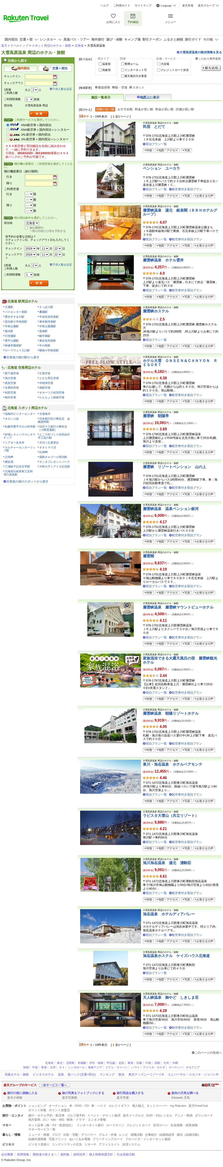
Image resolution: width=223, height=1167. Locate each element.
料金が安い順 (144, 109)
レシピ (123, 1134)
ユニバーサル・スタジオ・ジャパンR (193, 1074)
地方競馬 (34, 1119)
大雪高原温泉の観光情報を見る (201, 52)
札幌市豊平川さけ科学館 (20, 426)
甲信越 (111, 1063)
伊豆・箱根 (96, 1063)
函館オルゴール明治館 (53, 457)
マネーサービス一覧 (42, 1129)
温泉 (61, 1074)
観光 (121, 1074)
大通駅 (9, 307)
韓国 (26, 1067)
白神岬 (43, 452)
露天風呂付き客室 (136, 76)
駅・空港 (121, 87)
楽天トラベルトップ (14, 45)
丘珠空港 (44, 373)
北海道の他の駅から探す (22, 357)
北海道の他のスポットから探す (27, 481)
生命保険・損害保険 (184, 1125)
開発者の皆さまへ (45, 1154)
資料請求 (79, 1154)
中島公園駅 (12, 326)
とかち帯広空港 (49, 378)
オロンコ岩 (12, 418)
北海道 (79, 45)
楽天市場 (187, 5)
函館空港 (44, 387)
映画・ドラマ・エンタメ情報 (86, 1119)
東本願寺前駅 (47, 321)
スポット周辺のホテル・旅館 (51, 45)
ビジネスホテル (43, 1074)
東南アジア (95, 1067)
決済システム (131, 1144)
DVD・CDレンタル (159, 1115)
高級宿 (106, 70)
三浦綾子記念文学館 (17, 466)
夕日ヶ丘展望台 (49, 442)
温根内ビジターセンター (20, 413)
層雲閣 (148, 556)
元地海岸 (44, 413)
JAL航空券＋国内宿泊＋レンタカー (45, 139)
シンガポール (76, 1067)
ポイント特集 (37, 1110)
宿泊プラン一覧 (156, 144)
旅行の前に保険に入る (22, 1093)
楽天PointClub (198, 1105)
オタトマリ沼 (47, 447)
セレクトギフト (119, 1105)
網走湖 (9, 461)
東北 (59, 1063)
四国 (157, 1063)
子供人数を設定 (62, 89)
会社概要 (7, 1154)
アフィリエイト (109, 1144)
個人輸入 (138, 1105)
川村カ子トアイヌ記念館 (54, 466)
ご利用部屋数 (12, 99)
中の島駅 (44, 345)
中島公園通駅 (47, 326)
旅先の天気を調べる (185, 1093)
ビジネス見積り (38, 1144)
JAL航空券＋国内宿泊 (35, 134)
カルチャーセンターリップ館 (19, 449)
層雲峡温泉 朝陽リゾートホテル (171, 713)
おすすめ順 (125, 109)
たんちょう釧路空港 (51, 397)
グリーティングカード (108, 1139)
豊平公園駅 (12, 340)
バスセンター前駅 (16, 312)
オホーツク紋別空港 (51, 392)
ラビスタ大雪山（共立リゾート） (171, 816)
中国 (148, 1063)
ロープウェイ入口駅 (17, 350)
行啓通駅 (10, 336)
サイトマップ (143, 5)
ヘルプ (104, 5)
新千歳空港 (12, 373)
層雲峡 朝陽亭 (156, 416)
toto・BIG (57, 1119)
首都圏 (82, 1063)
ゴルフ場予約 (76, 1115)
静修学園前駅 (13, 345)
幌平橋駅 (44, 336)
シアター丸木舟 (14, 442)
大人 (27, 90)
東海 (130, 1063)
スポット (138, 87)
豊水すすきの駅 (14, 316)
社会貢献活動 (126, 1154)
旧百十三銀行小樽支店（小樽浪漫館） (52, 428)
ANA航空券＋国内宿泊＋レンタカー (45, 129)
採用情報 (23, 1154)
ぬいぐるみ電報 (79, 1139)
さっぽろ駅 (46, 307)
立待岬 (9, 457)
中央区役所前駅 (49, 316)
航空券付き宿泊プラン (187, 189)
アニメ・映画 (183, 1115)
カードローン (115, 1125)
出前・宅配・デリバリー (79, 1134)
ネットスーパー (157, 1105)
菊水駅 (9, 331)
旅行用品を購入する (130, 1093)
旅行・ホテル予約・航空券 (46, 1115)
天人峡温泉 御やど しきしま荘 (171, 997)
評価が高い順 (185, 109)
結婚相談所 (166, 1134)
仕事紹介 (151, 1134)
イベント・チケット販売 (104, 1115)
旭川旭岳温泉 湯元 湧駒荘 (167, 863)
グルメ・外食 (108, 1134)
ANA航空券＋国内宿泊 (36, 125)
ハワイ (135, 1067)
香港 (44, 1067)
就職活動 (137, 1134)
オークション (58, 1105)
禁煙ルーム (131, 64)
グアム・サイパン (116, 1067)
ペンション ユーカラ (161, 168)
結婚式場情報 (37, 1139)
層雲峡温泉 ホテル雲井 (163, 260)
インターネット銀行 (90, 1125)
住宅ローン (160, 1125)
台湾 (53, 1067)
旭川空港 (10, 378)
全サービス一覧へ (55, 1085)
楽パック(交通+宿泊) (81, 1074)
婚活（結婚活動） (189, 1134)
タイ (62, 1067)
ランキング (107, 1074)
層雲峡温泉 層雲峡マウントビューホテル (178, 607)
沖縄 (175, 1063)
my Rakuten (178, 1105)
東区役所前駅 (47, 340)
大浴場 (165, 64)
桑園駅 (43, 312)
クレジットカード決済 (175, 70)
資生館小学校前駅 (16, 321)
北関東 (70, 1063)
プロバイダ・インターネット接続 (148, 1139)
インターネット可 (136, 70)
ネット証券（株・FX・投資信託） (51, 1125)
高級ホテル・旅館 (17, 1074)
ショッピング (37, 1105)
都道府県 (104, 87)
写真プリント (58, 1139)
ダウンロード (204, 1115)
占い (46, 1119)
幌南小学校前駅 (49, 350)
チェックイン (12, 76)
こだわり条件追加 (209, 58)
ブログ (56, 1134)
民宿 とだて (154, 127)
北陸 (121, 1063)
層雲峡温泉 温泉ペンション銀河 (171, 509)
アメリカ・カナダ (154, 1067)
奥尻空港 (10, 383)
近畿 (139, 1063)
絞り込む (211, 68)
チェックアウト (13, 83)
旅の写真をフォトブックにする (83, 1093)
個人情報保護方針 (101, 1154)
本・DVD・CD (79, 1105)
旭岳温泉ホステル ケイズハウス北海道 (176, 956)
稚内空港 (10, 397)
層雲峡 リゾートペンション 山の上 (174, 467)
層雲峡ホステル (156, 311)
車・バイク (98, 1105)
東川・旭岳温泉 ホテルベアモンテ (172, 764)
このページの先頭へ (208, 1052)
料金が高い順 (164, 109)
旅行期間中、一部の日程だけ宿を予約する (48, 229)
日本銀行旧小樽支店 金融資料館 (54, 420)
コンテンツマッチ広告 (67, 1144)
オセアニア (193, 1067)
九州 (166, 1063)
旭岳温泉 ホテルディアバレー (169, 914)
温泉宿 (106, 64)
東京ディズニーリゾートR (146, 1074)
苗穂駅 (43, 331)
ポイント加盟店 (59, 1110)
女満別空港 (12, 387)
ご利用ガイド (121, 5)
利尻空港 (10, 392)
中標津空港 (46, 383)
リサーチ (90, 1144)
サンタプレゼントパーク (54, 461)
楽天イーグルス (133, 1115)
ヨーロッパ (176, 1067)
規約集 (64, 1154)
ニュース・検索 (38, 1134)
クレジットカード (139, 1125)
